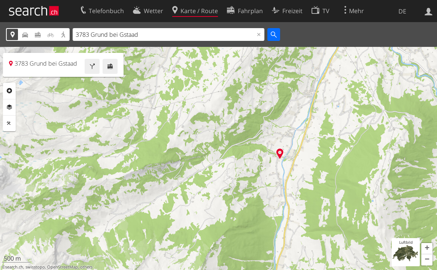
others (86, 267)
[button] (427, 248)
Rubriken (9, 91)
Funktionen (9, 123)
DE (402, 11)
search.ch (14, 267)
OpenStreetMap (62, 267)
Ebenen (9, 107)
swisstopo (35, 267)
